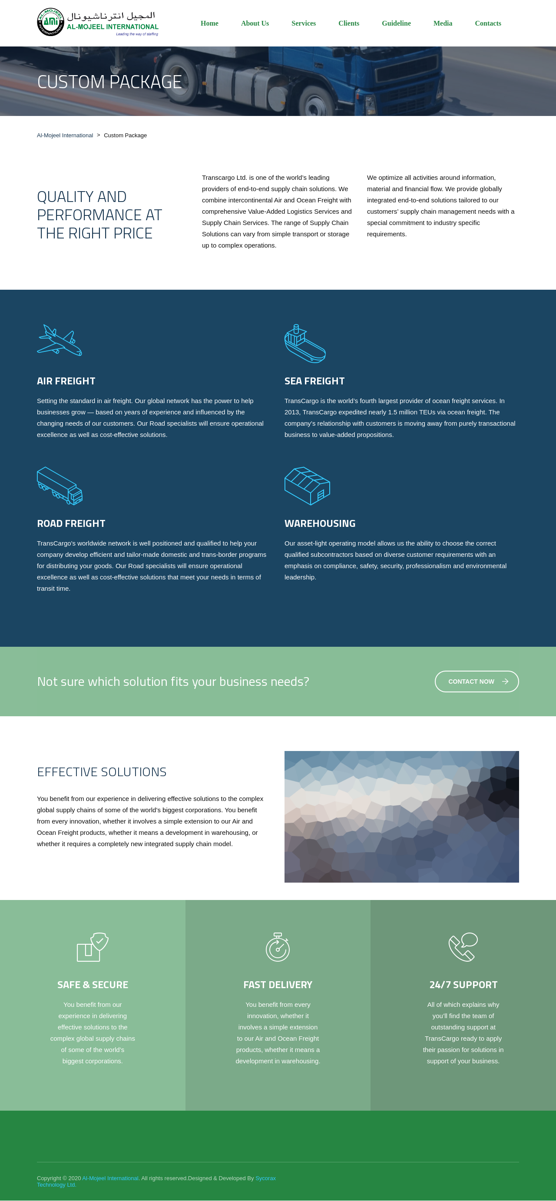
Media (443, 23)
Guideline (396, 23)
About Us (255, 23)
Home (209, 23)
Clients (348, 23)
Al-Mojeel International (110, 1178)
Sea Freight (315, 381)
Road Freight (71, 523)
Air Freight (66, 381)
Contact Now (479, 681)
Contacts (488, 23)
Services (303, 23)
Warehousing (320, 523)
